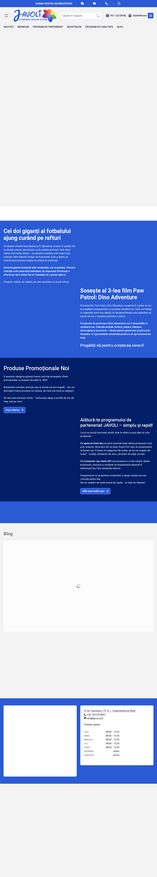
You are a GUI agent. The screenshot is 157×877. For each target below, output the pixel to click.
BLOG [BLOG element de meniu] (120, 26)
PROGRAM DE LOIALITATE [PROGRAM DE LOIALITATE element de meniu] (99, 26)
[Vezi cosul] (150, 15)
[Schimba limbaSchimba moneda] (116, 15)
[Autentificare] (137, 15)
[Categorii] (6, 15)
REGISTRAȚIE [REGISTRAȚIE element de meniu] (74, 26)
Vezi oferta (14, 410)
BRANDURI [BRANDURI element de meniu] (23, 26)
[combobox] (81, 15)
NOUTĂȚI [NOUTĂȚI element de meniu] (9, 26)
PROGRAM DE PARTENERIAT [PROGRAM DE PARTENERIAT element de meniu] (48, 26)
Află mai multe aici (95, 491)
